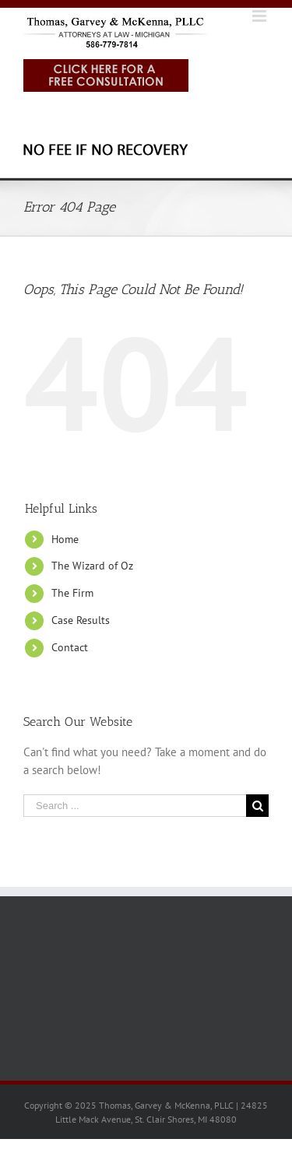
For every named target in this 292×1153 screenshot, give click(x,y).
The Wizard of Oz (92, 566)
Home (65, 539)
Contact (69, 647)
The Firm (72, 593)
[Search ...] (134, 805)
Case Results (80, 620)
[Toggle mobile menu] (260, 16)
